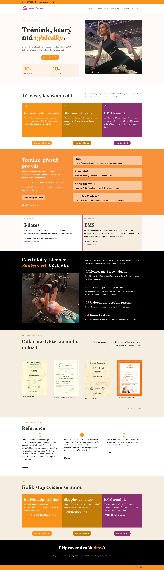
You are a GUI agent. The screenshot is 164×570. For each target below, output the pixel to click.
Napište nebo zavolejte (62, 556)
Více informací (90, 244)
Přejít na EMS (122, 143)
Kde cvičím (115, 9)
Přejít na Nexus (82, 143)
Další (139, 409)
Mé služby (102, 9)
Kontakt (135, 9)
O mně (91, 9)
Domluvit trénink (42, 143)
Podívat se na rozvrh (32, 241)
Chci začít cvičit (50, 57)
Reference (125, 9)
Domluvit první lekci (33, 197)
